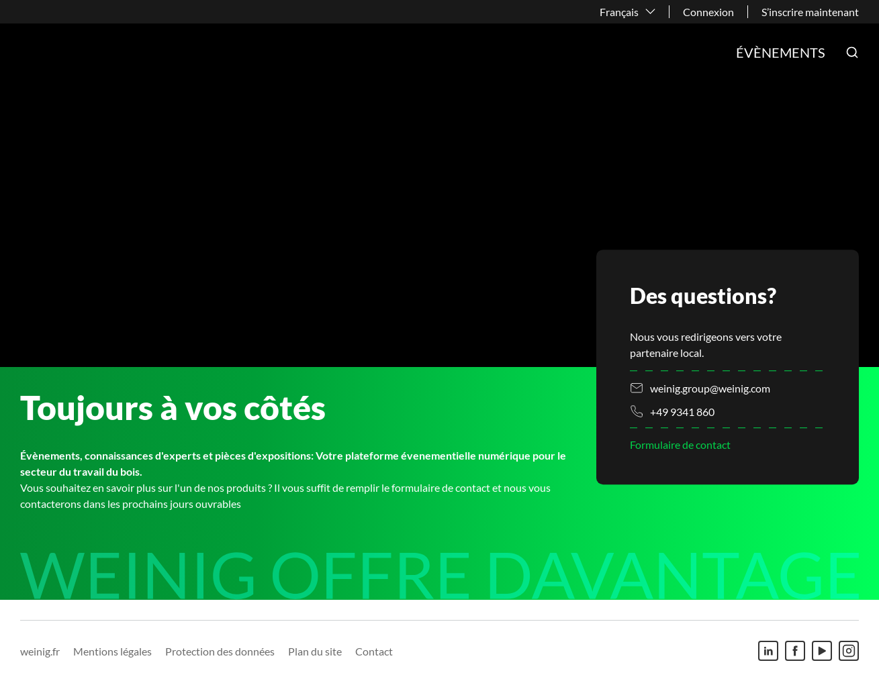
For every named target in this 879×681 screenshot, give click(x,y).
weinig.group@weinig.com (710, 388)
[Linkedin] (768, 651)
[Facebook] (795, 651)
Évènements (780, 52)
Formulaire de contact (680, 445)
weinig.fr (40, 651)
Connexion (708, 11)
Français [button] (619, 11)
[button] (852, 52)
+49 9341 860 (682, 411)
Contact (374, 651)
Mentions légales (112, 651)
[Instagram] (849, 651)
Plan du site (315, 651)
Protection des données (220, 651)
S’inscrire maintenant (810, 11)
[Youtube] (822, 651)
